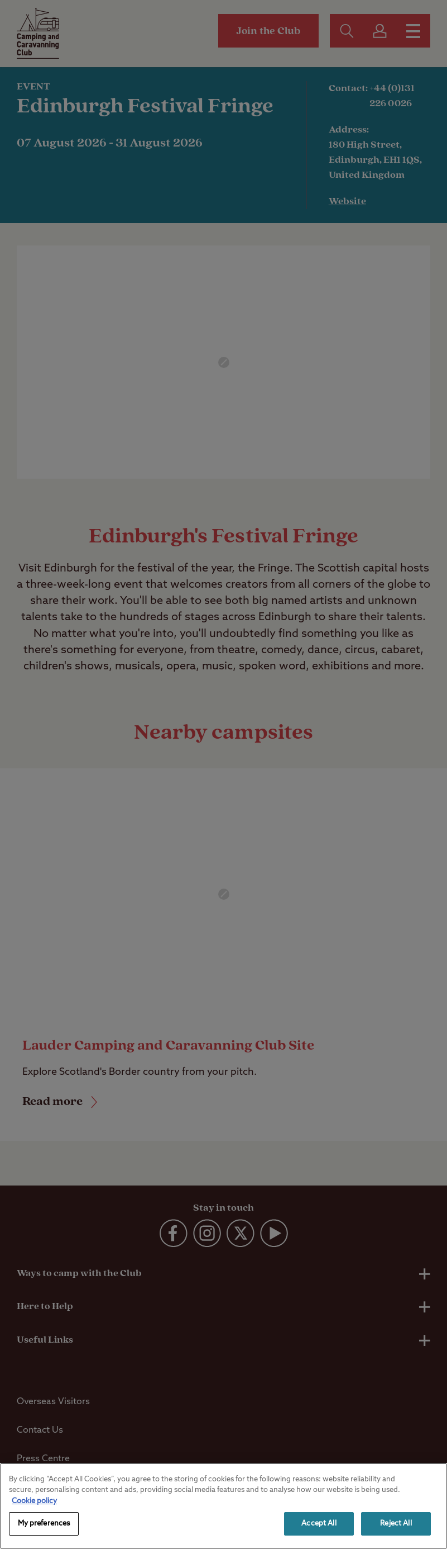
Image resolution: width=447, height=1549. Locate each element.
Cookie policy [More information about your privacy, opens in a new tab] (34, 1501)
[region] (223, 1506)
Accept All (318, 1523)
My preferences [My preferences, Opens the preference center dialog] (44, 1523)
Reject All (395, 1523)
